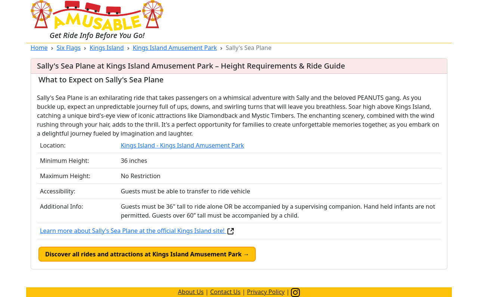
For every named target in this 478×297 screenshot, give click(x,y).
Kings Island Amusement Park (175, 48)
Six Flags (69, 48)
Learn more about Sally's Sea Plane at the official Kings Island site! (137, 231)
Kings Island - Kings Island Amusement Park (182, 145)
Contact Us (225, 292)
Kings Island (107, 48)
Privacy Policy (266, 292)
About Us (191, 292)
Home (39, 48)
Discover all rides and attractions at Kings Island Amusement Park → (147, 254)
